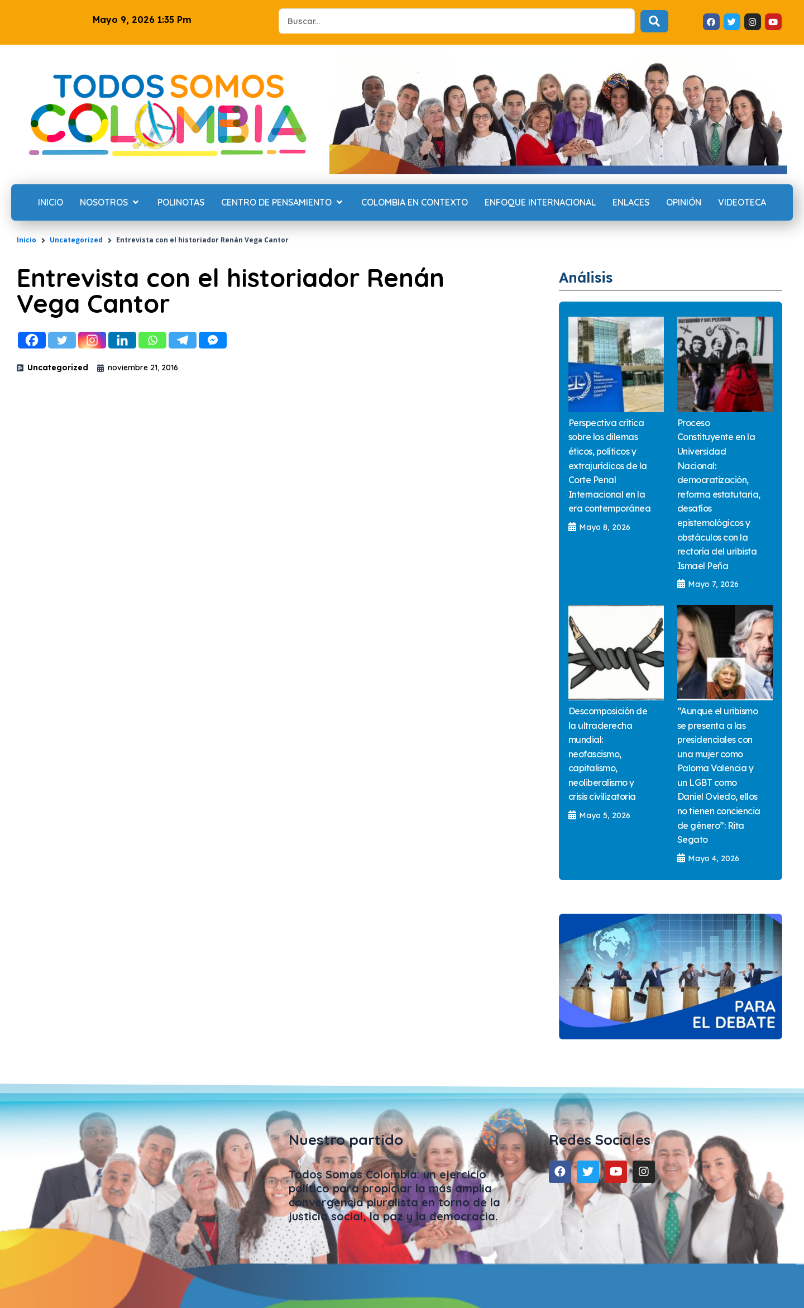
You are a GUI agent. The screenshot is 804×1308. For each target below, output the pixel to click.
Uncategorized (76, 240)
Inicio (26, 240)
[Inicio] (50, 203)
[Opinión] (684, 203)
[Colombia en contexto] (414, 203)
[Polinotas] (181, 203)
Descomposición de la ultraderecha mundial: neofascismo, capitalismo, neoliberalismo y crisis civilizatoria (608, 754)
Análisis (593, 276)
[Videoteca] (742, 203)
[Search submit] (654, 21)
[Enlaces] (631, 203)
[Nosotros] (110, 203)
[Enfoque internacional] (540, 203)
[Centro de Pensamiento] (283, 203)
